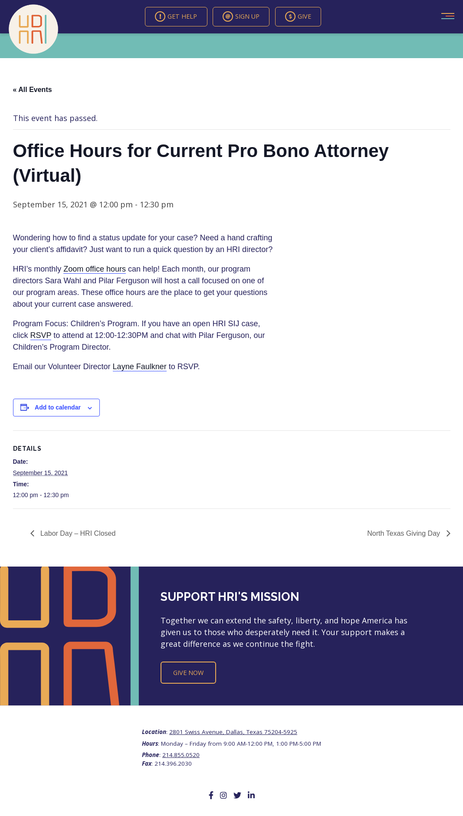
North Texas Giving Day (404, 534)
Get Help (171, 17)
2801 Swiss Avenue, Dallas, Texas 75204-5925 (233, 733)
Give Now (188, 673)
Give (305, 17)
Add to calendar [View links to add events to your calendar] (58, 408)
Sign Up (241, 17)
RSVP (41, 336)
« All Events (32, 90)
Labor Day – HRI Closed (77, 534)
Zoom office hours (94, 269)
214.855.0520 (181, 755)
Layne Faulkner (140, 367)
